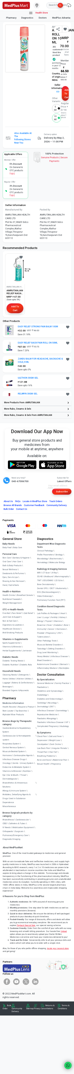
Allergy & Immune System (14, 791)
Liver (39, 617)
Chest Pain (42, 736)
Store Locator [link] (8, 711)
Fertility (54, 617)
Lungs (46, 617)
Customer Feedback (34, 505)
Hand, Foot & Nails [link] (11, 585)
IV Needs (7, 827)
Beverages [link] (7, 687)
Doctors (43, 18)
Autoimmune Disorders (47, 664)
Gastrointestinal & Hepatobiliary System (17, 730)
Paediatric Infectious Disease (50, 722)
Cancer (51, 629)
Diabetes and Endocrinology (49, 699)
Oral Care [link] (7, 561)
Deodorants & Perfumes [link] (13, 573)
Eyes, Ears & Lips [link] (10, 577)
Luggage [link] (6, 683)
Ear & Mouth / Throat (16, 775)
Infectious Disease (59, 656)
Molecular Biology (57, 562)
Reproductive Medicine (47, 714)
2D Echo (59, 580)
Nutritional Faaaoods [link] (12, 599)
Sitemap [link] (29, 1008)
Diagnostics (27, 18)
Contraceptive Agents (23, 755)
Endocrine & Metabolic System (16, 767)
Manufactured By (13, 209)
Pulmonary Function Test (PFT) (51, 600)
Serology (59, 555)
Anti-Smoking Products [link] (13, 633)
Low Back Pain (43, 748)
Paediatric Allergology (46, 718)
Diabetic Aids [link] (26, 665)
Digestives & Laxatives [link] (13, 625)
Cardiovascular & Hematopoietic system (17, 738)
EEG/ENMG (48, 580)
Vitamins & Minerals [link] (12, 647)
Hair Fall (53, 752)
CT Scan (46, 573)
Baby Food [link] (7, 547)
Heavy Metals (43, 656)
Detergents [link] (24, 675)
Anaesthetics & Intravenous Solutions (15, 785)
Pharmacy (11, 18)
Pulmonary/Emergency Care (15, 835)
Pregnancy (51, 633)
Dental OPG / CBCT (46, 588)
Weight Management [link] (12, 603)
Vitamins (58, 621)
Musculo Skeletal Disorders (49, 645)
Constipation (42, 744)
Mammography (62, 576)
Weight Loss (54, 740)
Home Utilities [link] (9, 679)
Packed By (45, 209)
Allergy (40, 621)
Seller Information (57, 88)
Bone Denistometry (45, 584)
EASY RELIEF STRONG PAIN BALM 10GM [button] (38, 326)
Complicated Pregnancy (48, 726)
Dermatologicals (10, 779)
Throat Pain (42, 752)
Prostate (40, 633)
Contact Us (21, 509)
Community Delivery (56, 505)
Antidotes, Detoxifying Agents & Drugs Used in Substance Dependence (16, 798)
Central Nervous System (13, 747)
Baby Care (17, 547)
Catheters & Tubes (17, 823)
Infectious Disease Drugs (14, 759)
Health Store (38, 13)
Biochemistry (56, 559)
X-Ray (54, 573)
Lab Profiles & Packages (48, 613)
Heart (62, 613)
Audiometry (61, 588)
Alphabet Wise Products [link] (13, 714)
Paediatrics (42, 687)
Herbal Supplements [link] (12, 651)
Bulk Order (9, 509)
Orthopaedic (8, 831)
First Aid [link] (6, 613)
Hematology (42, 562)
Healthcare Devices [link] (11, 629)
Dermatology (42, 706)
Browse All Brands (13, 505)
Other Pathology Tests (47, 641)
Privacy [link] (37, 1008)
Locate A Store (35, 501)
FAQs (18, 501)
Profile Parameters (45, 555)
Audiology (64, 726)
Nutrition (27, 771)
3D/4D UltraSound (45, 576)
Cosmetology (61, 710)
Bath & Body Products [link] (12, 565)
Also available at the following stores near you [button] (23, 138)
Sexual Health (43, 764)
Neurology (52, 703)
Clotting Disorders (56, 649)
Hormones (7, 755)
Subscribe (62, 491)
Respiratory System (11, 744)
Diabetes (58, 625)
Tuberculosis (43, 637)
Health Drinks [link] (9, 595)
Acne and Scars (44, 760)
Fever (49, 625)
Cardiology (41, 703)
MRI (39, 573)
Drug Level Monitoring (47, 652)
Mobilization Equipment (23, 827)
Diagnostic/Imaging (11, 839)
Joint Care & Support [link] (11, 617)
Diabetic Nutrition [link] (10, 665)
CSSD (5, 823)
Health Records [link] (9, 707)
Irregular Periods (59, 748)
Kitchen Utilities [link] (24, 679)
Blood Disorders (44, 660)
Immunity (41, 629)
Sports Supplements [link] (11, 643)
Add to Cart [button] (66, 93)
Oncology (7, 763)
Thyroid (48, 621)
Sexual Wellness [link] (10, 569)
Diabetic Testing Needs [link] (13, 661)
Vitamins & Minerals (12, 771)
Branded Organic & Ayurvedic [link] (16, 690)
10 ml (55, 118)
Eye (4, 775)
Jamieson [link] (27, 651)
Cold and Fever (55, 736)
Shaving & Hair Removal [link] (13, 581)
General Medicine (45, 683)
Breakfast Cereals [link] (25, 595)
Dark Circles (55, 744)
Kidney (62, 617)
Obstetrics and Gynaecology (49, 691)
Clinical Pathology (45, 551)
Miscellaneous (9, 806)
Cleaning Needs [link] (10, 675)
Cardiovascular (22, 820)
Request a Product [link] (26, 707)
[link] (16, 5)
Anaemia (41, 625)
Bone (66, 625)
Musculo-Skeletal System (14, 751)
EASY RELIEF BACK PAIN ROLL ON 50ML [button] (38, 342)
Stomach (64, 664)
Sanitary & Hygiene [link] (21, 558)
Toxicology (41, 649)
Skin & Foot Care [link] (10, 621)
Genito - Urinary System (22, 763)
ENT (52, 706)
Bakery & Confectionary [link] (22, 683)
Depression (42, 740)
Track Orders (55, 501)
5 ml (55, 108)
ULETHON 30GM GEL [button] (28, 378)
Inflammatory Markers (47, 668)
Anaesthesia (8, 820)
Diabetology (42, 695)
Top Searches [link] (21, 711)
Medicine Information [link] (13, 703)
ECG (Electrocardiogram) (48, 592)
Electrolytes (64, 668)
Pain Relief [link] (17, 613)
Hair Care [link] (17, 561)
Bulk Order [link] (7, 1007)
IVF (66, 722)
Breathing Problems (46, 756)
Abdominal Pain (60, 760)
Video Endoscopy (44, 596)
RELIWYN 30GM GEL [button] (27, 393)
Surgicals (19, 831)
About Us (8, 501)
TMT (39, 580)
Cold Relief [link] (28, 613)
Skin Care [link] (7, 558)
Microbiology (42, 559)
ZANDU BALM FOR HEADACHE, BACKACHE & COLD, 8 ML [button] (40, 360)
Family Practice (62, 683)
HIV (59, 633)
